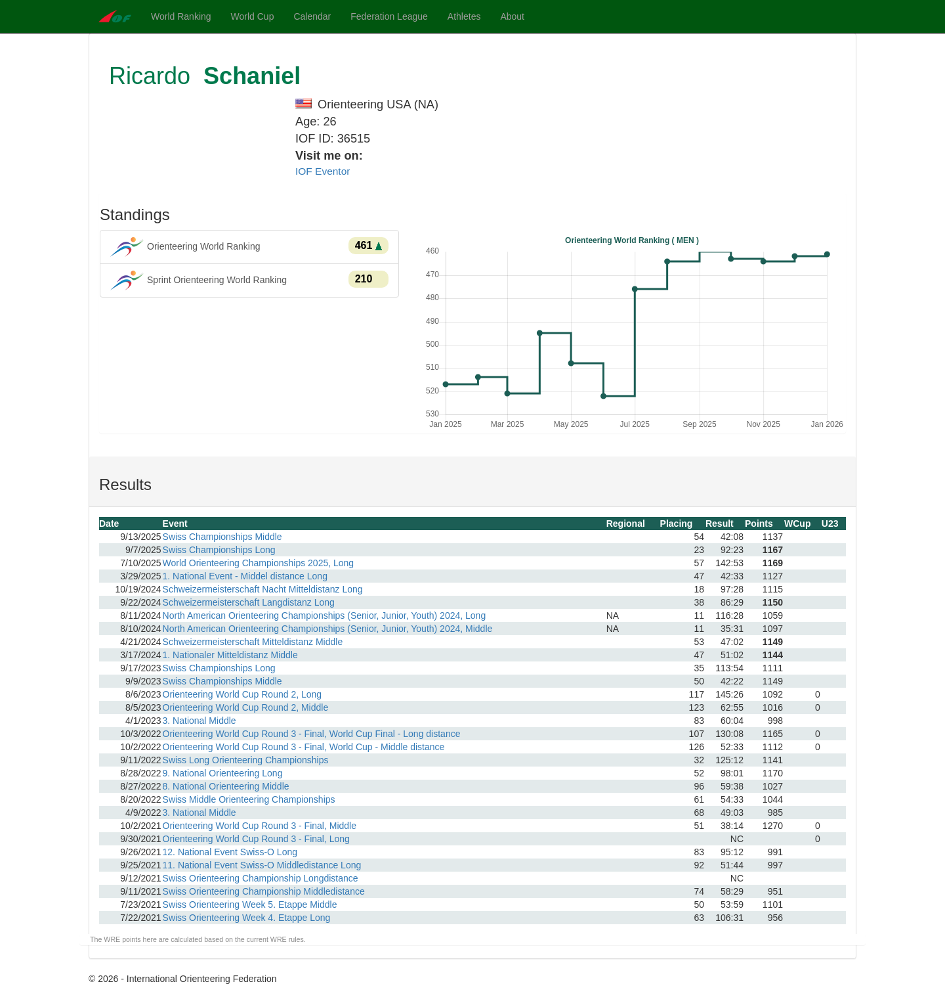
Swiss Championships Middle (222, 536)
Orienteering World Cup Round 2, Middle (246, 707)
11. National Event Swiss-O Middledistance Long (262, 865)
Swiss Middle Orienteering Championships (249, 799)
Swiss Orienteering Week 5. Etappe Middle (250, 904)
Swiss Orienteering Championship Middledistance (264, 891)
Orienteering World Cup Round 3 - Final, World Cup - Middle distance (304, 747)
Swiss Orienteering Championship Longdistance (260, 878)
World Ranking (181, 16)
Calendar (312, 16)
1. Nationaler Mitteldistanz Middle (230, 655)
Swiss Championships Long (219, 550)
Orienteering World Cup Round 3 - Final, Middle (259, 825)
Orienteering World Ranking (249, 247)
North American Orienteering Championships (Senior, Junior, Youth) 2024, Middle (328, 628)
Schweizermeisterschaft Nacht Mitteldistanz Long (263, 589)
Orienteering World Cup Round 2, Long (242, 694)
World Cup (252, 16)
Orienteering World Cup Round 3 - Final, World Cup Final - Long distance (312, 733)
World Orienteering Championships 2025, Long (258, 563)
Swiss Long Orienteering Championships (246, 760)
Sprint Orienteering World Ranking (249, 280)
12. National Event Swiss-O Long (230, 852)
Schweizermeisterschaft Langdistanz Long (249, 602)
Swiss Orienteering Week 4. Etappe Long (247, 917)
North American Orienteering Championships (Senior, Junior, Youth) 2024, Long (324, 615)
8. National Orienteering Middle (226, 786)
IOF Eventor (322, 171)
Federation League (389, 16)
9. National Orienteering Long (223, 773)
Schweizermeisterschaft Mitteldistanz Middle (253, 641)
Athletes (464, 16)
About (512, 16)
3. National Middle (199, 720)
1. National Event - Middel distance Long (245, 576)
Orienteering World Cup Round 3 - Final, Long (256, 839)
